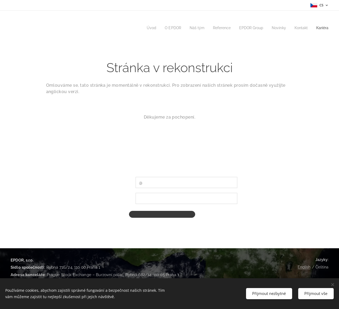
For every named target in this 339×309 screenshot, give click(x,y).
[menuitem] (143, 27)
